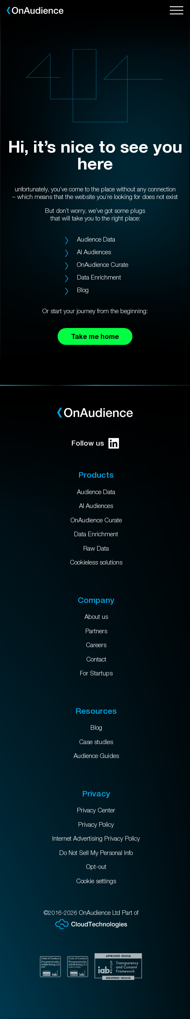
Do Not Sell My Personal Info (96, 852)
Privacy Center (96, 810)
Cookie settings (96, 881)
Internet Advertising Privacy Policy (96, 838)
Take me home (95, 336)
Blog (83, 289)
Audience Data (96, 239)
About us (96, 616)
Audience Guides (96, 755)
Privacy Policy (96, 824)
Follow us (95, 443)
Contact (96, 659)
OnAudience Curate (102, 264)
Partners (96, 631)
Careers (96, 644)
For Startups (96, 673)
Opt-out (96, 866)
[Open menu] (176, 10)
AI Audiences (94, 251)
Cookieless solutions (96, 562)
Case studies (96, 741)
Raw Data (96, 548)
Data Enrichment (99, 277)
